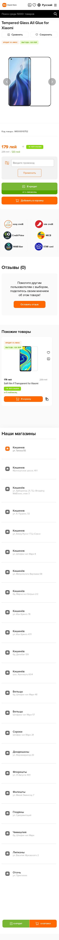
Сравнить (15, 34)
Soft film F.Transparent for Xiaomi (21, 383)
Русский (44, 5)
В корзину (23, 399)
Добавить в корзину (29, 200)
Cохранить (44, 34)
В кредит (29, 186)
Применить (29, 172)
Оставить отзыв (29, 304)
